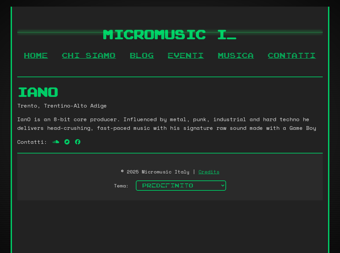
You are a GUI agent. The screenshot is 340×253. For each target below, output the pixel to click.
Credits (209, 171)
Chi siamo (89, 56)
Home (36, 56)
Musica (236, 56)
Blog (142, 56)
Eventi (186, 56)
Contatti (292, 56)
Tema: (121, 185)
